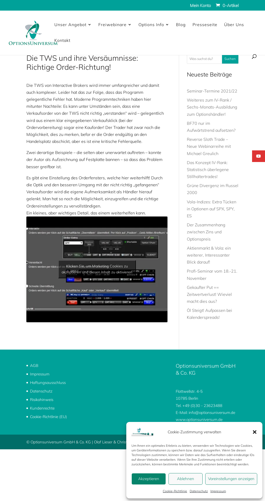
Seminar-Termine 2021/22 (212, 91)
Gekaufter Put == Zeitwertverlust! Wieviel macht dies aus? (209, 294)
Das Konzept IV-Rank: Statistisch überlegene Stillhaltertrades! (208, 169)
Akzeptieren (148, 478)
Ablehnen (185, 478)
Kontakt (62, 40)
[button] (254, 432)
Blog (181, 25)
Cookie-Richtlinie (175, 491)
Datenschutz (199, 491)
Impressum (218, 491)
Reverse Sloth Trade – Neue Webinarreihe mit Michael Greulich (209, 146)
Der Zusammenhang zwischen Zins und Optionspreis (206, 231)
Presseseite (205, 25)
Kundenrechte (42, 408)
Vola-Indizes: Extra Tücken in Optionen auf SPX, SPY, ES (211, 208)
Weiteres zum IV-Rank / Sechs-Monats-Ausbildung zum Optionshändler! (212, 107)
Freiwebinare (112, 25)
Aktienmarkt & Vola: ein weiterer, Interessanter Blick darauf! (209, 255)
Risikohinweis (41, 399)
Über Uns (234, 25)
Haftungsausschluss (48, 382)
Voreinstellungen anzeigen (231, 478)
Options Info (151, 25)
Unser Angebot (70, 25)
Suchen (230, 59)
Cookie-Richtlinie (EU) (48, 416)
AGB (34, 365)
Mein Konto (200, 5)
